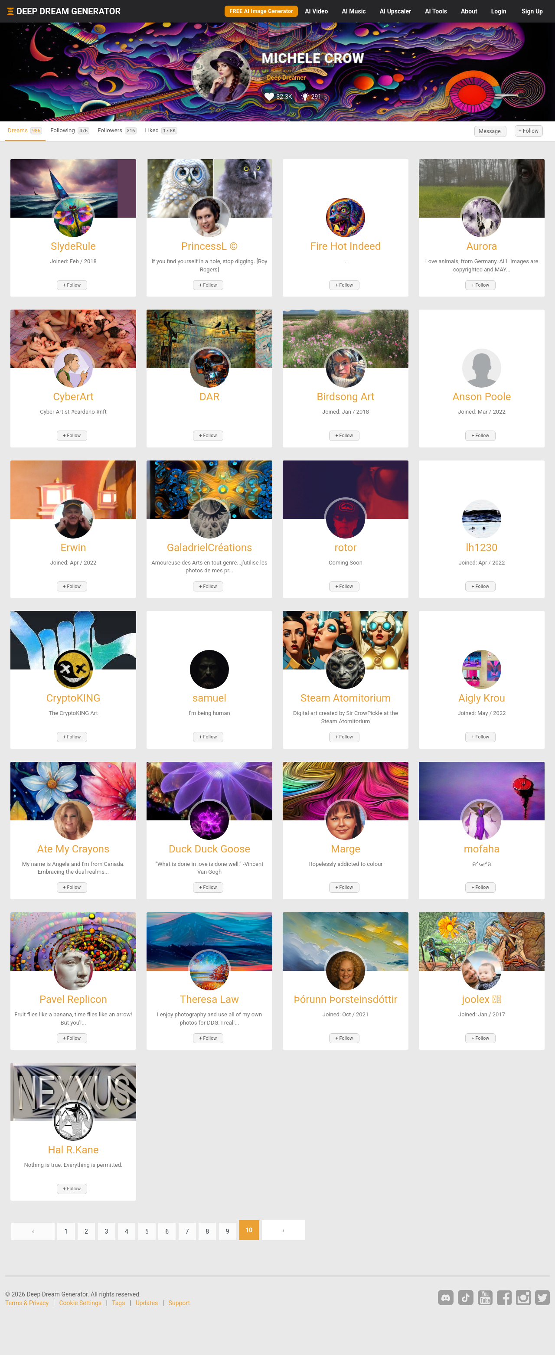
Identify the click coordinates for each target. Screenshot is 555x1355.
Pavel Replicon (73, 985)
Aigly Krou (481, 689)
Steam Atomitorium (345, 689)
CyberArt (73, 394)
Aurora (481, 246)
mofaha (482, 837)
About (469, 11)
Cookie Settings (80, 1282)
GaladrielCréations (209, 542)
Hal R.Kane (73, 1133)
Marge (345, 837)
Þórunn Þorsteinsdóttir (345, 985)
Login (498, 11)
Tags (118, 1282)
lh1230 (481, 542)
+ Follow (524, 131)
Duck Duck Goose (209, 837)
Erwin (73, 542)
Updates (147, 1282)
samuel (209, 689)
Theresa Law (209, 985)
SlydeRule (73, 246)
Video (316, 11)
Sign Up (532, 11)
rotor (345, 542)
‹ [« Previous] (33, 1209)
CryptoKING (73, 689)
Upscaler (395, 11)
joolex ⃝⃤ (482, 985)
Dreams (30, 131)
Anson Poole (481, 394)
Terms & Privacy (27, 1282)
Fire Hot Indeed (345, 246)
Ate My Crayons (73, 837)
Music (354, 11)
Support (179, 1282)
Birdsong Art (345, 394)
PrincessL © (209, 246)
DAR (209, 394)
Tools (436, 11)
